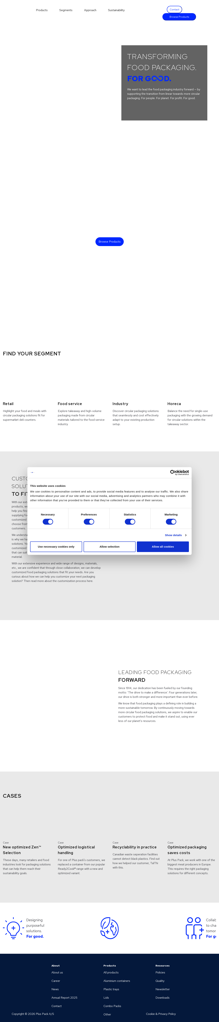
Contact (174, 9)
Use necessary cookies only (56, 546)
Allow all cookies (163, 546)
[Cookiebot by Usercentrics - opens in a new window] (173, 472)
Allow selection (109, 546)
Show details (173, 535)
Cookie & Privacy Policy (161, 1014)
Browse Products (179, 16)
